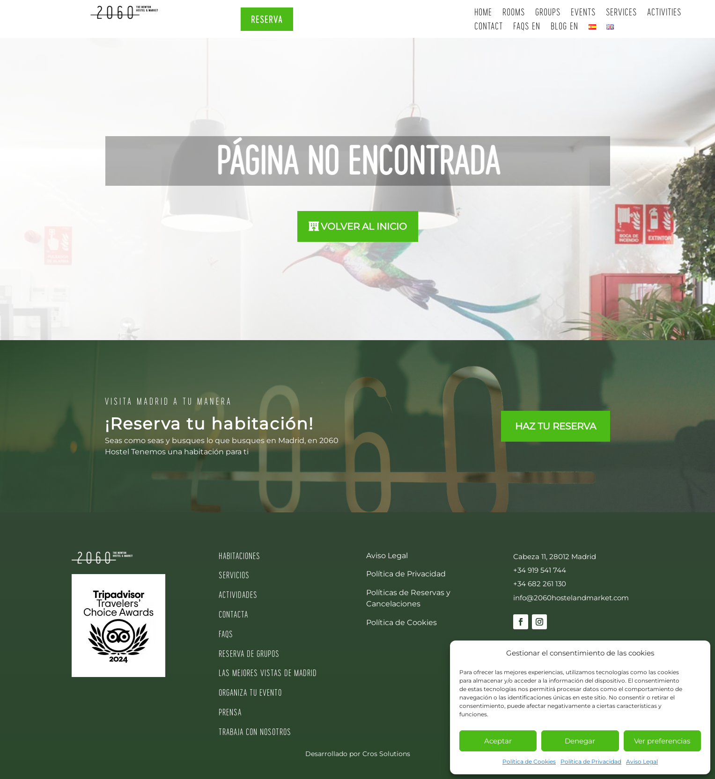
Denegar (580, 740)
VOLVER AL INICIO (364, 226)
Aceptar (498, 740)
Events (583, 12)
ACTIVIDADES (238, 594)
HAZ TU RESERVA (555, 426)
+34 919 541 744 (539, 570)
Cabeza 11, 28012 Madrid (554, 556)
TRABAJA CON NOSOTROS (255, 731)
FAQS (226, 634)
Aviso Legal (642, 761)
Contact (488, 26)
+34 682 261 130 (539, 583)
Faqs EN (526, 26)
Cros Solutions (386, 754)
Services (621, 12)
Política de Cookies (529, 761)
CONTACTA (233, 614)
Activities (664, 12)
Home (483, 12)
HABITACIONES (239, 556)
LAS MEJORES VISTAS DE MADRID (268, 672)
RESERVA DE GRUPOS (249, 653)
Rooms (513, 12)
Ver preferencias (662, 740)
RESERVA (267, 19)
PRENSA (230, 712)
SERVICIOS (234, 575)
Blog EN (564, 26)
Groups (547, 12)
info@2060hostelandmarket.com (571, 597)
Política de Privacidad (590, 761)
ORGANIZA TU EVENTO (250, 692)
